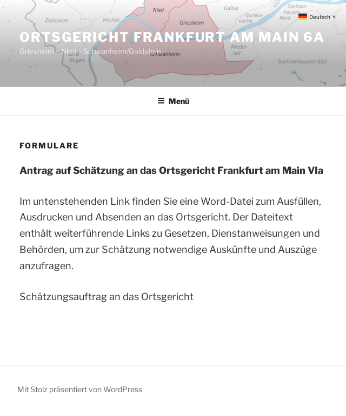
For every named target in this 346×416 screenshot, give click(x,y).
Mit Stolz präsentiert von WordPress (79, 389)
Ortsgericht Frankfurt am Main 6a (171, 37)
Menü (173, 101)
